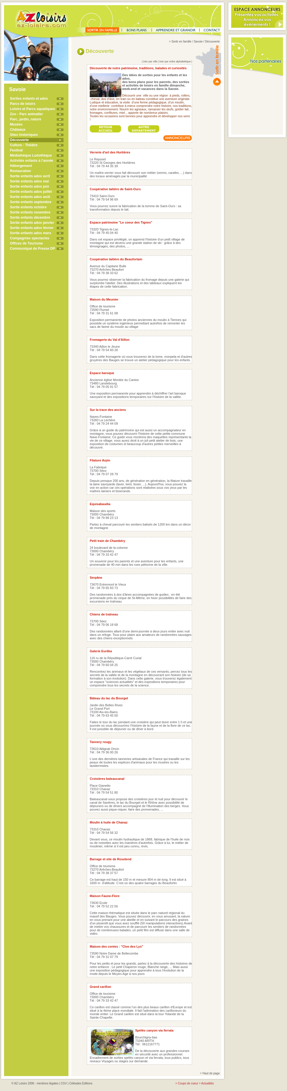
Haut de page (211, 1073)
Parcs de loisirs (23, 104)
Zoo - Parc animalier (26, 114)
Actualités (207, 1083)
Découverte (19, 140)
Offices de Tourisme (26, 243)
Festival (16, 150)
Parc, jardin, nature (25, 119)
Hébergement (21, 166)
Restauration (20, 171)
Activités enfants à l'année (31, 161)
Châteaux (18, 130)
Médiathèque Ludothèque (31, 155)
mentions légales (47, 1083)
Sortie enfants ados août (30, 197)
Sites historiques (24, 135)
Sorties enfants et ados (29, 99)
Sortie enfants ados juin (29, 186)
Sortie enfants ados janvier (32, 223)
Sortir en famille (181, 41)
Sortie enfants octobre (28, 207)
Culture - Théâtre (24, 145)
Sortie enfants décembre (30, 217)
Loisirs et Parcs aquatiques (32, 109)
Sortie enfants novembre (30, 212)
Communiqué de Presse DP (32, 249)
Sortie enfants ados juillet (31, 192)
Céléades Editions (81, 1083)
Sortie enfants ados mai (29, 181)
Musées (16, 124)
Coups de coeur (188, 1083)
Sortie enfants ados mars (30, 233)
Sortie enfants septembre (30, 202)
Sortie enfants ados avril (30, 176)
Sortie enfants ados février (31, 228)
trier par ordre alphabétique (175, 61)
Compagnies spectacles (29, 238)
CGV (64, 1083)
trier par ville (150, 61)
